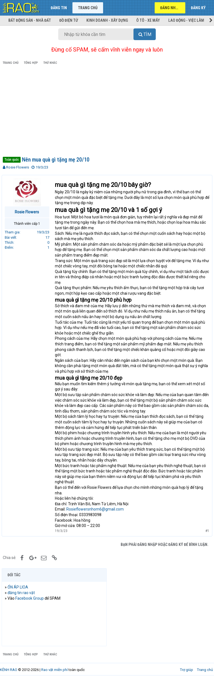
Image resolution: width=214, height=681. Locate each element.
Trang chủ (88, 8)
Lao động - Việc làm (186, 20)
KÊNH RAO (8, 670)
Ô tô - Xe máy (148, 20)
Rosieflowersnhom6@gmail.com (96, 509)
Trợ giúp (186, 670)
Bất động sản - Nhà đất (29, 20)
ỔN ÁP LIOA (19, 587)
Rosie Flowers (17, 167)
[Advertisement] (107, 112)
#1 (206, 531)
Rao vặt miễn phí (54, 670)
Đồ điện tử (68, 20)
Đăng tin (59, 8)
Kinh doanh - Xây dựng (107, 20)
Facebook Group (30, 598)
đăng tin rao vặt (22, 592)
